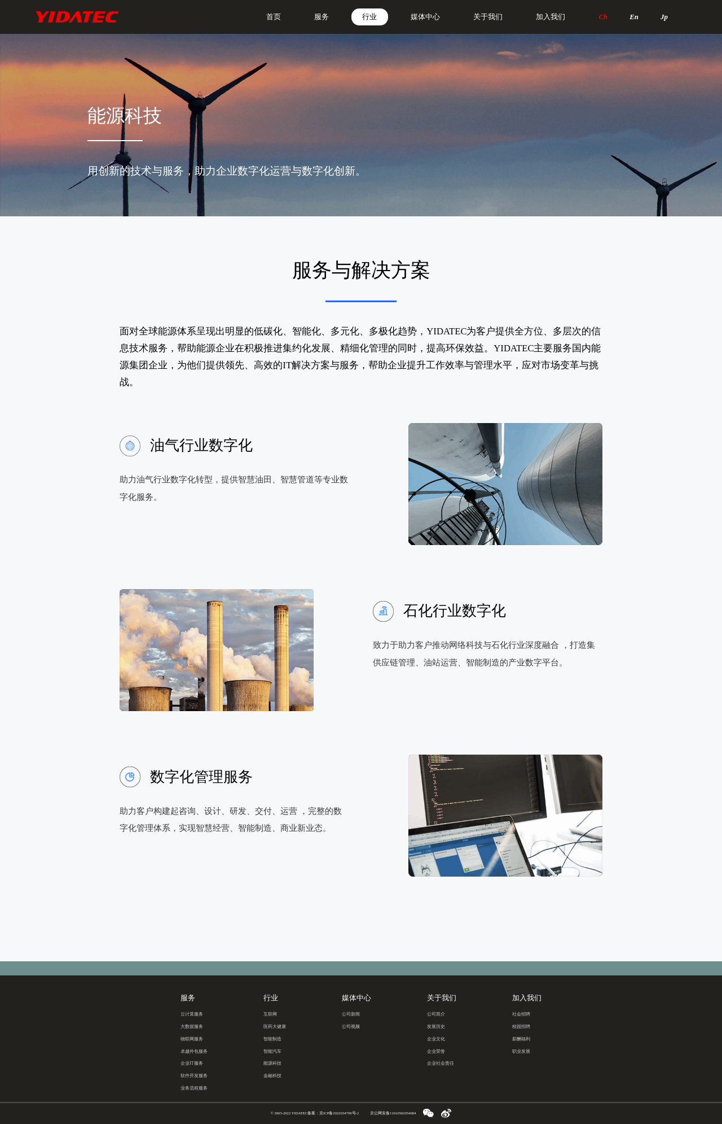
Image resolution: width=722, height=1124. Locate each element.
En (634, 17)
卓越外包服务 (194, 1051)
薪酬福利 (521, 1039)
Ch (603, 17)
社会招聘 (521, 1014)
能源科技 (272, 1063)
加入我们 (550, 17)
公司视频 (351, 1026)
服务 (321, 17)
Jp (664, 17)
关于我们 (488, 17)
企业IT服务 (191, 1063)
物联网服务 (191, 1039)
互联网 (270, 1014)
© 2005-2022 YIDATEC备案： (315, 1113)
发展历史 (436, 1026)
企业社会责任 (440, 1063)
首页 (273, 17)
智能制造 (272, 1039)
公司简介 (436, 1014)
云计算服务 (191, 1014)
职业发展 (521, 1051)
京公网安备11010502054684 (393, 1113)
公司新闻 (351, 1014)
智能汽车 (272, 1051)
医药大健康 (274, 1026)
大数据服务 (191, 1026)
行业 (369, 17)
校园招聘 (521, 1026)
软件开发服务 (194, 1075)
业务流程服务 (194, 1088)
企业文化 (436, 1039)
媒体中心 (425, 17)
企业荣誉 (436, 1051)
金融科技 (272, 1075)
